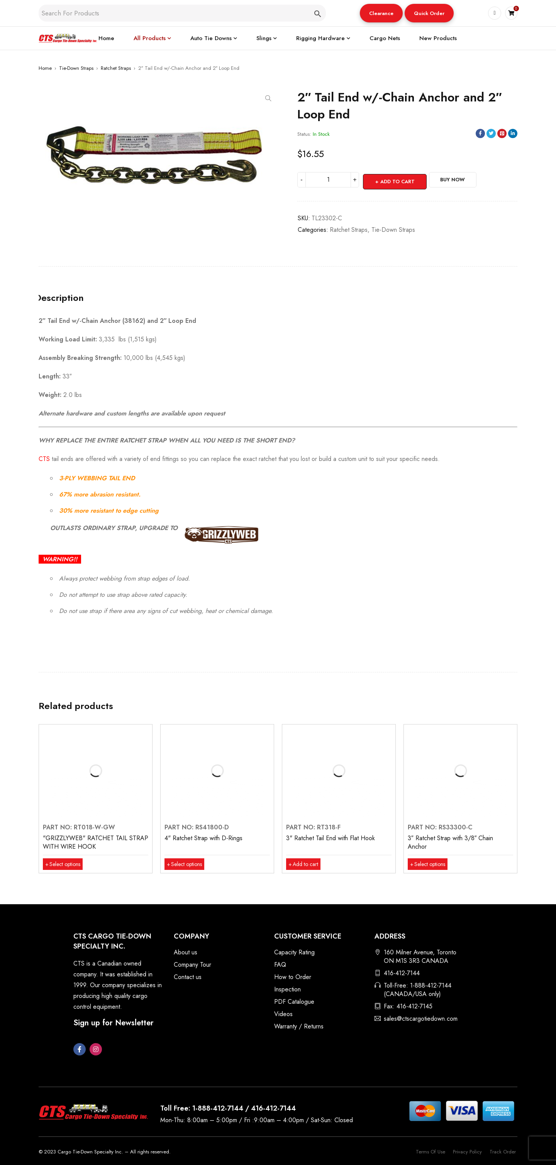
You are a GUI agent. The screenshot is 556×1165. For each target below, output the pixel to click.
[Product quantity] (328, 179)
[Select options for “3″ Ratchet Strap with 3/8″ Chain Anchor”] (430, 864)
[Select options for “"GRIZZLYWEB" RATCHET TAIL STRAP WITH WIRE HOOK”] (65, 864)
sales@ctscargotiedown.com (421, 1018)
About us (185, 952)
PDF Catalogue (294, 1001)
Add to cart (398, 179)
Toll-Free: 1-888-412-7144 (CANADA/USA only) (417, 989)
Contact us (188, 977)
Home (45, 68)
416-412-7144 (402, 973)
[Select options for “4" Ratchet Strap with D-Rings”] (187, 864)
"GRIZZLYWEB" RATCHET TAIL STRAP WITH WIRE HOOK (95, 842)
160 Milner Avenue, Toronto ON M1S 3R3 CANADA (420, 956)
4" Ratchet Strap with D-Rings (203, 838)
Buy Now (465, 179)
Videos (283, 1014)
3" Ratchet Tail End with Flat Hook (330, 838)
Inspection (287, 989)
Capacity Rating (294, 952)
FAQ (280, 964)
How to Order (292, 977)
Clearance (381, 13)
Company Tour (192, 964)
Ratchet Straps (116, 68)
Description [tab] (63, 296)
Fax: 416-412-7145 (408, 1006)
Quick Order (429, 13)
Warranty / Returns (299, 1026)
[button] (381, 13)
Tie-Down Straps (76, 68)
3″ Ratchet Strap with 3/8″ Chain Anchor (450, 842)
